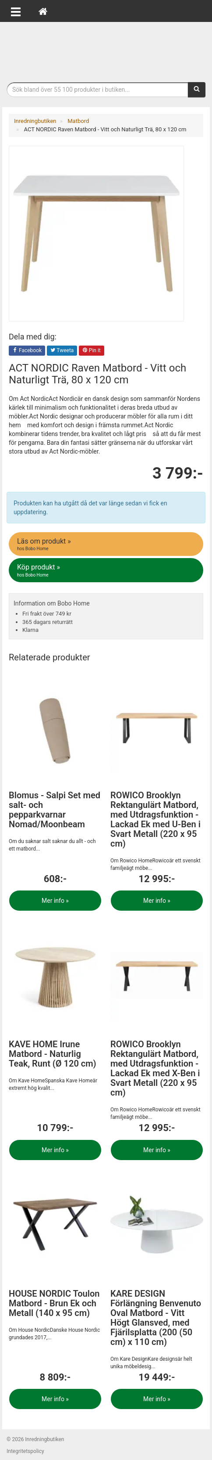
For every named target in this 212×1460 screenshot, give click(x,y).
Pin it (91, 350)
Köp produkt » (106, 570)
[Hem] (43, 11)
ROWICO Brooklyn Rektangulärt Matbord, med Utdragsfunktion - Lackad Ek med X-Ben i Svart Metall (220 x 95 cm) (155, 1068)
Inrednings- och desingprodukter (106, 50)
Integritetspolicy (25, 1451)
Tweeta (62, 350)
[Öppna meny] (16, 11)
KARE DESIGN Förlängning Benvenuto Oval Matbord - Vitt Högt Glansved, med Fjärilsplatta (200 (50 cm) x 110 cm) (155, 1317)
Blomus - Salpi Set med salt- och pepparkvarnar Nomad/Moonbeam (54, 809)
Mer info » (55, 900)
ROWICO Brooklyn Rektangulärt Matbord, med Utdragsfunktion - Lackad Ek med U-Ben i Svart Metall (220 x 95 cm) (155, 819)
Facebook (27, 350)
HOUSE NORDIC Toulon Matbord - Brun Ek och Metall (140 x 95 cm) (54, 1303)
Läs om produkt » (106, 544)
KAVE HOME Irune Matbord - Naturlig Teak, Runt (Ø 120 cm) (52, 1054)
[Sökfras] (97, 89)
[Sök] (196, 89)
